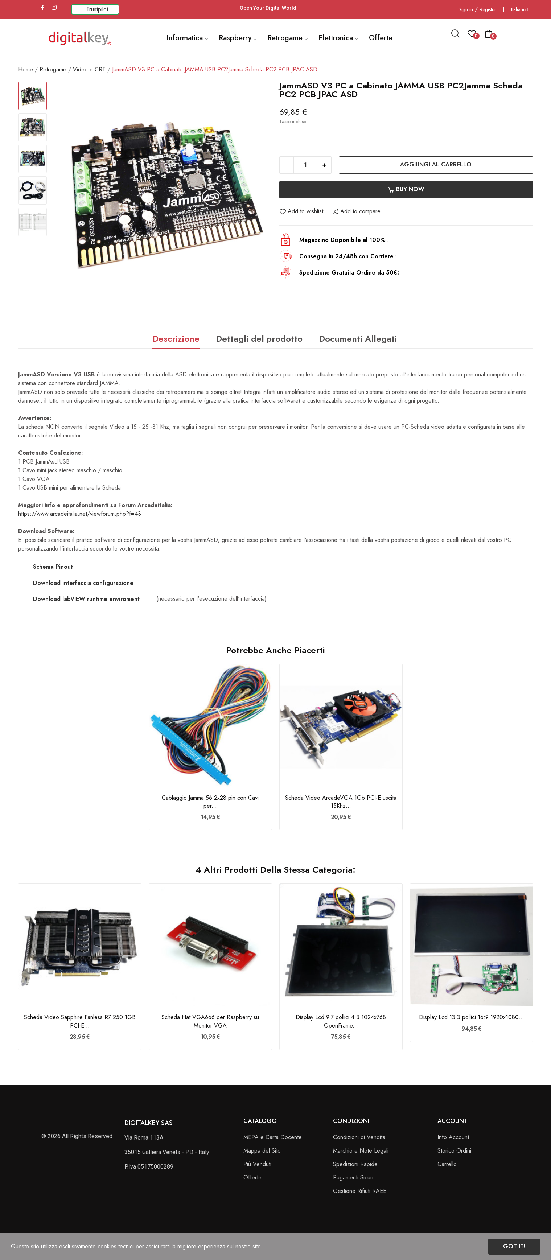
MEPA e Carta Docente (272, 1137)
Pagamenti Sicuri (353, 1177)
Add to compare (356, 211)
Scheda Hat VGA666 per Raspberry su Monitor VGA (210, 1021)
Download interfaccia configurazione (83, 583)
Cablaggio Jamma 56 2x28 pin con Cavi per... (210, 802)
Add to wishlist (301, 211)
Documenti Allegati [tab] (358, 338)
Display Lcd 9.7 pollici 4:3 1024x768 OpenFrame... (341, 1021)
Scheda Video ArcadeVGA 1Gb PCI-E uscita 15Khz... (340, 802)
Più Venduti (257, 1164)
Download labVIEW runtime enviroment (86, 599)
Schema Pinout (53, 567)
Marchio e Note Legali (360, 1150)
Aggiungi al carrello (436, 164)
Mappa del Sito (262, 1150)
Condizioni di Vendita (359, 1137)
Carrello (447, 1164)
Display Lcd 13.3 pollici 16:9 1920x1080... (471, 1017)
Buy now (406, 189)
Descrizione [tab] (176, 338)
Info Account (453, 1137)
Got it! (514, 1246)
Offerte (252, 1177)
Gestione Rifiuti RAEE (359, 1191)
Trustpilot (97, 9)
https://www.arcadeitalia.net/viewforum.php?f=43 (79, 514)
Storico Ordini (454, 1150)
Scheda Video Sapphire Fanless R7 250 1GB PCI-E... (80, 1021)
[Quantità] (305, 165)
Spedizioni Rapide (355, 1164)
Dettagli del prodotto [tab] (259, 338)
